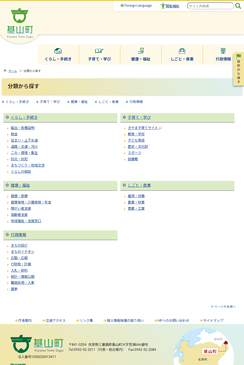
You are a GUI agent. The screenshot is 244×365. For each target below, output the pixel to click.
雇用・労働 (136, 196)
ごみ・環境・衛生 (24, 153)
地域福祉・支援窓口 (26, 221)
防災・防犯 (19, 159)
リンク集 (84, 321)
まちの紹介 (19, 246)
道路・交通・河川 (24, 147)
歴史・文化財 (138, 147)
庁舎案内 (23, 321)
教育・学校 (136, 134)
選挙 (14, 289)
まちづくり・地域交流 (27, 165)
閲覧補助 (172, 6)
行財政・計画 (21, 264)
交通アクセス (53, 321)
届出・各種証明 (22, 128)
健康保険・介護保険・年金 (31, 202)
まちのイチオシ (22, 252)
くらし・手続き (17, 102)
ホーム (12, 71)
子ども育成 (136, 140)
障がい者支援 (21, 209)
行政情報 (136, 102)
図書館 (133, 159)
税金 (14, 134)
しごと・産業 (108, 102)
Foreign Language (136, 5)
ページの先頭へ (225, 306)
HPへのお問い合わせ (171, 321)
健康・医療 (19, 196)
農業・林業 (136, 202)
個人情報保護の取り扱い (123, 321)
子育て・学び (50, 102)
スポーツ (134, 153)
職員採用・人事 (22, 283)
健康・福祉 (79, 102)
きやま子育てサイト (144, 128)
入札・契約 (19, 271)
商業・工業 (136, 209)
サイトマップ (211, 321)
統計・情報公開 (22, 277)
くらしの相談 (21, 172)
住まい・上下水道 (24, 140)
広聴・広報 (19, 258)
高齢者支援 (19, 215)
